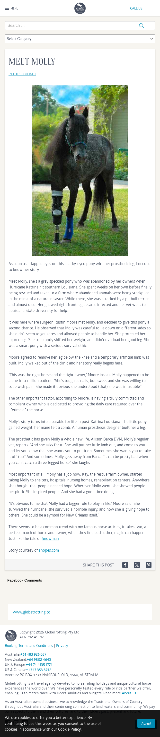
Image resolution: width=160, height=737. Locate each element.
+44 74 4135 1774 (39, 664)
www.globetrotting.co (31, 611)
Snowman (50, 538)
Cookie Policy (69, 729)
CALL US (136, 8)
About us (129, 692)
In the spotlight (22, 74)
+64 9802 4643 (39, 659)
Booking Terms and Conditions (29, 645)
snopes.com (49, 550)
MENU (11, 8)
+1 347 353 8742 (38, 669)
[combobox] (80, 38)
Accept (146, 723)
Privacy (62, 645)
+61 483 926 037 (33, 654)
